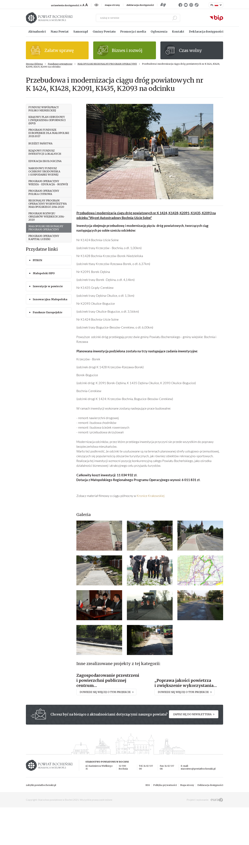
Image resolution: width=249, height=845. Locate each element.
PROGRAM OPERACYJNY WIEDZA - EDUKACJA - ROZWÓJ (48, 183)
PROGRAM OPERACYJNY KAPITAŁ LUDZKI (43, 237)
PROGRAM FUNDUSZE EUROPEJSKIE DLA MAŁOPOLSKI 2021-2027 (48, 133)
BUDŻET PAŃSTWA (40, 143)
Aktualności (37, 31)
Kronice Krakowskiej (150, 496)
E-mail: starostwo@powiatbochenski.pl (198, 805)
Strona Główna (34, 63)
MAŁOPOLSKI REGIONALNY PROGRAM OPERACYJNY (107, 63)
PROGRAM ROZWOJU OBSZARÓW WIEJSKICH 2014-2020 (46, 216)
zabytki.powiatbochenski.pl (41, 822)
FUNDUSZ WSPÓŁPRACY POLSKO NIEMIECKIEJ (43, 109)
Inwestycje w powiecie (48, 286)
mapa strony (112, 5)
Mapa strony (187, 822)
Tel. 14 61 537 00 (146, 805)
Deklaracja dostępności (206, 31)
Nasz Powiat (60, 31)
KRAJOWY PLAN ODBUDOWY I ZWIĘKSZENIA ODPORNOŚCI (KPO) (47, 120)
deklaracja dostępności (140, 5)
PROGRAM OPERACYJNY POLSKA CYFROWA (43, 192)
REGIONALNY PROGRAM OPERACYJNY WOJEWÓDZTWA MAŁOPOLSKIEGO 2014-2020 (47, 203)
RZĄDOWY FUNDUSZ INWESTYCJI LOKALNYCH (44, 152)
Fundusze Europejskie (47, 312)
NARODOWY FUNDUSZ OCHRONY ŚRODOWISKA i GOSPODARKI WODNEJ (44, 171)
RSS (147, 822)
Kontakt (178, 31)
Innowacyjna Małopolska (50, 299)
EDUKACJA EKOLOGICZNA (44, 161)
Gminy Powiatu (104, 31)
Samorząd (80, 31)
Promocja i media (133, 31)
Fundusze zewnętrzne (60, 63)
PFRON (37, 260)
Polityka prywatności (165, 822)
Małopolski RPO (44, 273)
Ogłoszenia (159, 31)
